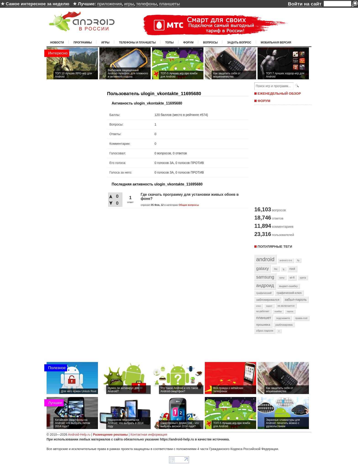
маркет (269, 306)
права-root (301, 318)
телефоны (146, 3)
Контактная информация (148, 434)
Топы (169, 42)
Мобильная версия (276, 42)
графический (263, 293)
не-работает (262, 311)
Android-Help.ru (79, 434)
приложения (109, 3)
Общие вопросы (189, 205)
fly (298, 260)
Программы (83, 42)
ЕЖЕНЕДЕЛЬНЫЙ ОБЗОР (279, 93)
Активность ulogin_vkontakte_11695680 (147, 103)
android (265, 259)
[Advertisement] (281, 155)
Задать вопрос (239, 42)
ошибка (278, 311)
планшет (263, 318)
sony (281, 277)
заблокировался (267, 299)
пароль (290, 311)
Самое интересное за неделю (37, 3)
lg (283, 269)
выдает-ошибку (288, 286)
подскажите (283, 318)
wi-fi (292, 277)
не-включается (286, 305)
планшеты (169, 3)
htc (275, 268)
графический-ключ (289, 293)
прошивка (263, 324)
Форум (188, 42)
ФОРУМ (264, 101)
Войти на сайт (304, 3)
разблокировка (283, 324)
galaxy (262, 268)
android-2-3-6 (286, 260)
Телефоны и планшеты (137, 42)
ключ (258, 306)
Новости (57, 42)
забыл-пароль (295, 299)
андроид (265, 285)
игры (129, 3)
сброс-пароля (264, 330)
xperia (303, 277)
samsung (265, 276)
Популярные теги (275, 246)
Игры (105, 42)
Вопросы (210, 42)
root (292, 269)
